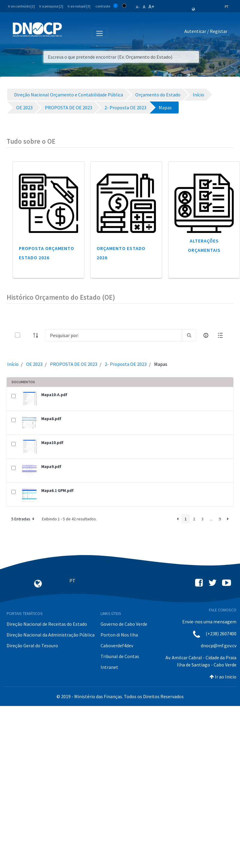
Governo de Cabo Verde (124, 624)
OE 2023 (34, 364)
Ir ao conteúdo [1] (21, 6)
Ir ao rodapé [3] (79, 6)
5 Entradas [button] (23, 519)
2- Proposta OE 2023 (126, 364)
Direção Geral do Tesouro (32, 645)
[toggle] (27, 335)
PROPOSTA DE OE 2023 (73, 364)
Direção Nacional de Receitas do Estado (47, 624)
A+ (151, 6)
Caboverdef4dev (117, 645)
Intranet (109, 667)
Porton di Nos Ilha (119, 635)
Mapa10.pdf (52, 442)
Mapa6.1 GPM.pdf (57, 490)
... (211, 519)
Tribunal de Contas (120, 656)
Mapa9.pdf (51, 466)
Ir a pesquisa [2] (51, 6)
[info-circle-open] (206, 335)
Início (13, 364)
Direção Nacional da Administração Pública (51, 635)
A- (138, 7)
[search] (189, 335)
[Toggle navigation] (70, 32)
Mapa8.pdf (51, 418)
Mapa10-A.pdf (54, 394)
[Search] (113, 335)
